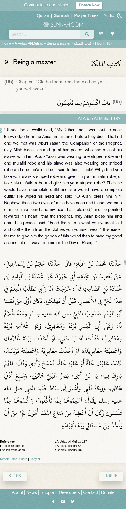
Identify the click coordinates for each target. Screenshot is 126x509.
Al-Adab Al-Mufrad (29, 43)
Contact (90, 493)
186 (14, 476)
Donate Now (89, 5)
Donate (107, 493)
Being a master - (69, 43)
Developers (69, 493)
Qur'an (43, 15)
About (17, 493)
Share (23, 459)
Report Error (8, 459)
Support (48, 493)
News (31, 493)
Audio (109, 15)
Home (6, 43)
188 (111, 476)
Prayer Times (86, 15)
